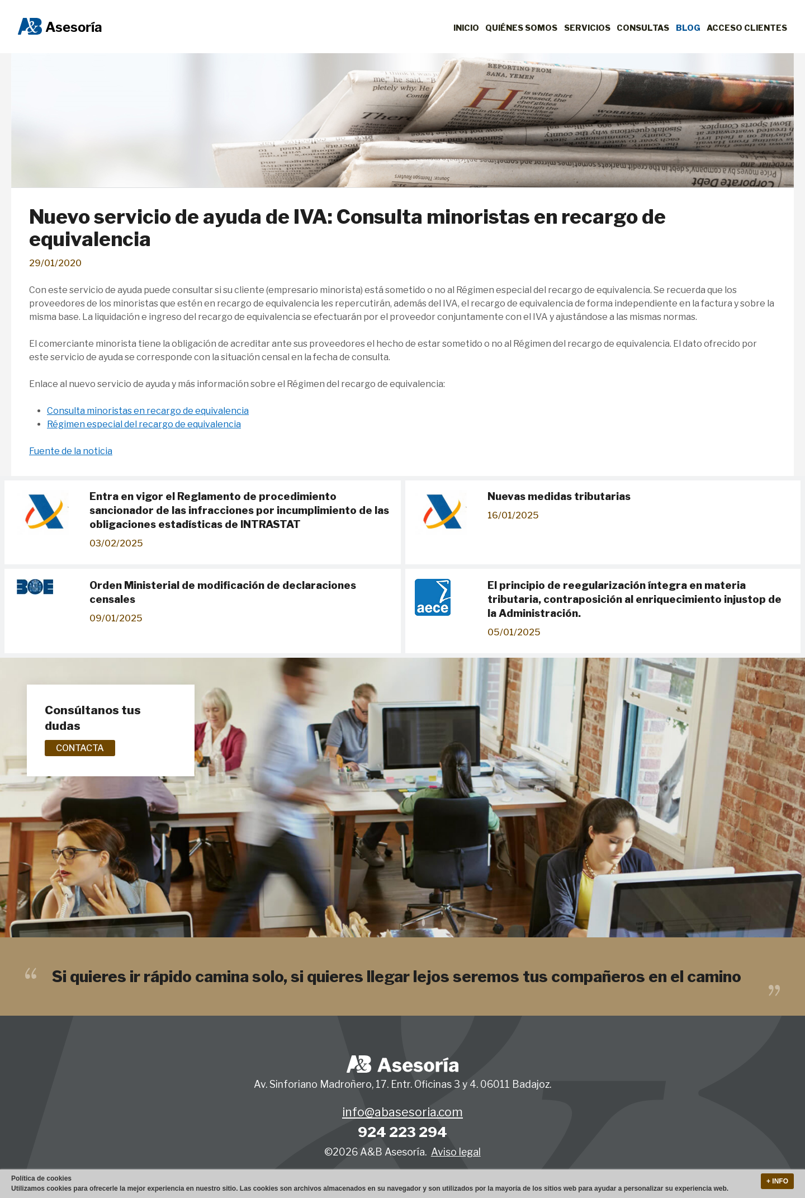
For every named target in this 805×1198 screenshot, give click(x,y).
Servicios (587, 28)
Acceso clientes (747, 28)
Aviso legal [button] (456, 1152)
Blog (688, 28)
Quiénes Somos (521, 28)
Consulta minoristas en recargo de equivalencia (148, 410)
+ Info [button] (777, 1181)
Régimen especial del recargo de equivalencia (144, 424)
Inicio (466, 28)
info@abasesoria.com (402, 1112)
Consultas (643, 28)
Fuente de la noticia (70, 451)
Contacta (80, 748)
